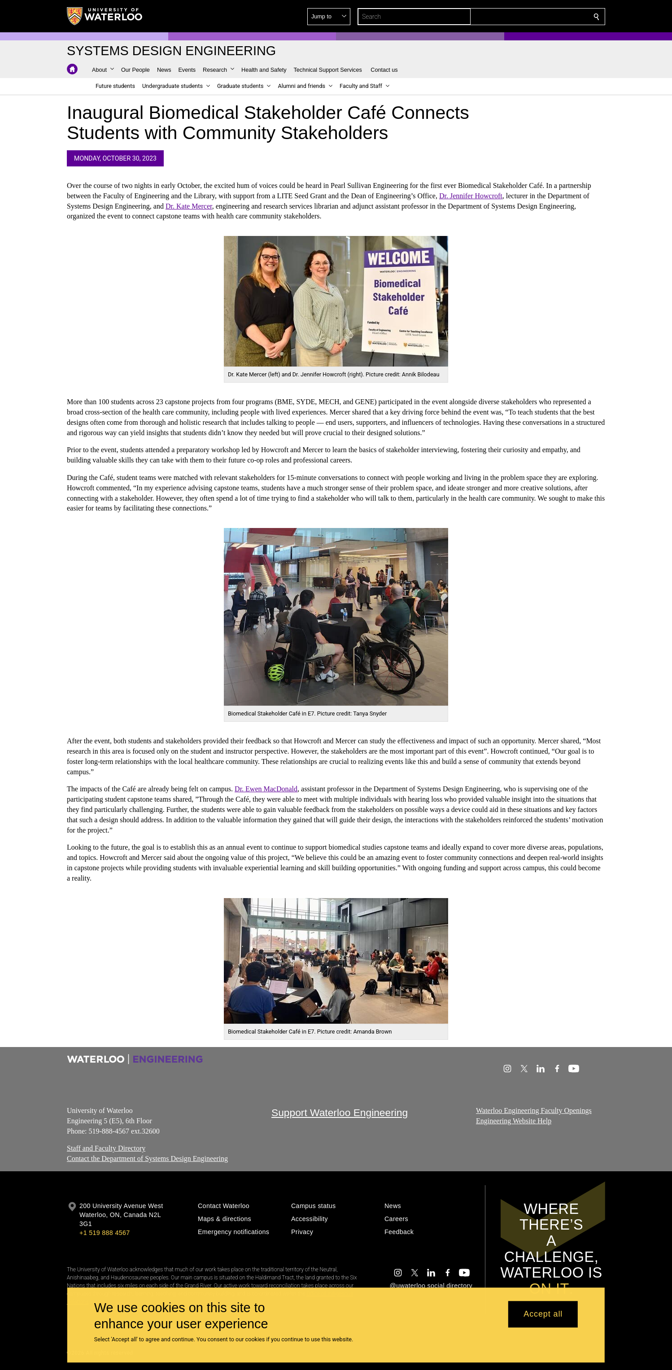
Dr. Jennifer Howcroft (470, 196)
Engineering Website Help (513, 1120)
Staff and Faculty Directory (106, 1148)
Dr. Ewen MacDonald (266, 789)
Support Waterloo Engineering (339, 1112)
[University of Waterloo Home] (105, 16)
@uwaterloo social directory (431, 1285)
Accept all (543, 1314)
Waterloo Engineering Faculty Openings (534, 1110)
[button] (532, 17)
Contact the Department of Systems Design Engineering (147, 1158)
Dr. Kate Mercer (189, 206)
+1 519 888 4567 (104, 1232)
